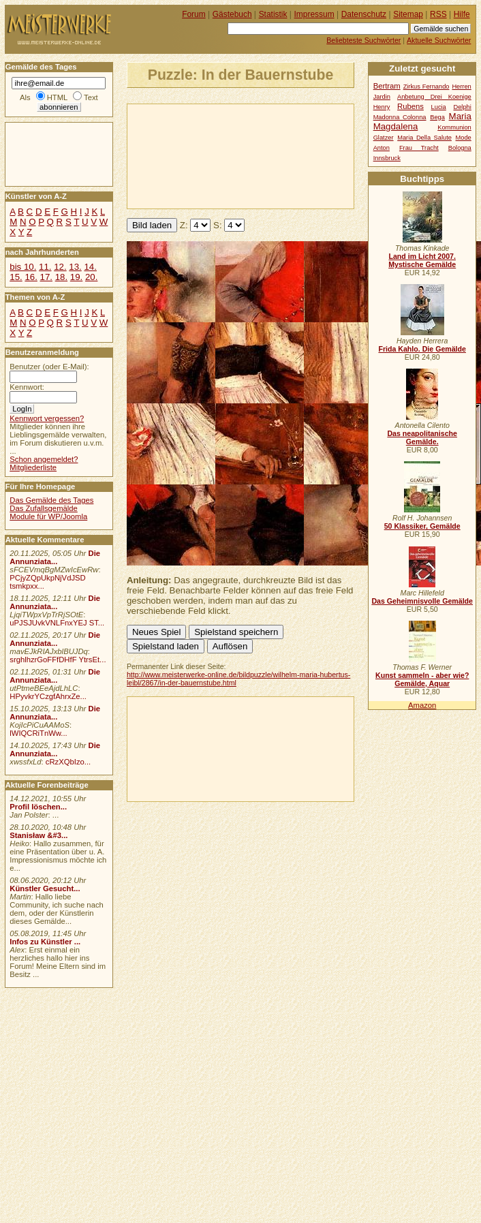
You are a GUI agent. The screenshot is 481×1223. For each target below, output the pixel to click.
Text (91, 97)
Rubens (410, 106)
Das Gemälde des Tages (51, 500)
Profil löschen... (38, 807)
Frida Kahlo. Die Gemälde (422, 349)
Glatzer (383, 137)
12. (60, 267)
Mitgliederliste (33, 467)
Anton (381, 147)
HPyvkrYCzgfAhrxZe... (48, 696)
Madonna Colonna (399, 117)
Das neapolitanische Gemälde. (422, 437)
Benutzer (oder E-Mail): (49, 366)
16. (31, 277)
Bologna (459, 147)
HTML (57, 97)
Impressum (314, 14)
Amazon (422, 705)
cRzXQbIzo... (68, 762)
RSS (438, 14)
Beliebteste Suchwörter (363, 40)
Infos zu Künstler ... (45, 942)
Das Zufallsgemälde (44, 508)
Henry (381, 107)
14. (90, 267)
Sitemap (408, 14)
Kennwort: (27, 387)
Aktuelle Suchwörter (439, 40)
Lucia (438, 107)
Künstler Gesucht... (45, 888)
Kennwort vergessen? (47, 418)
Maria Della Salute (424, 137)
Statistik (273, 14)
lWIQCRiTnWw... (38, 733)
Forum (194, 14)
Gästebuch (232, 14)
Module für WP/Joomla (48, 516)
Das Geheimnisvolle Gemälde (422, 601)
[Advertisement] (191, 155)
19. (76, 277)
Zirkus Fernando (426, 86)
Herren (461, 86)
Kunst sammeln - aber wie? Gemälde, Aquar (422, 679)
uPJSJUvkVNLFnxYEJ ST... (57, 623)
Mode (463, 137)
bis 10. (23, 267)
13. (75, 267)
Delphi (462, 107)
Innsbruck (387, 158)
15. (16, 277)
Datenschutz (363, 14)
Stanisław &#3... (38, 835)
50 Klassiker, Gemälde (422, 526)
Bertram (387, 86)
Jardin (381, 96)
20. (91, 277)
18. (61, 277)
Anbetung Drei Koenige (434, 96)
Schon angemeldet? (44, 459)
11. (45, 267)
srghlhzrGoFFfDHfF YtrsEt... (58, 659)
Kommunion (454, 127)
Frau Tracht (419, 147)
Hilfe (462, 14)
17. (46, 277)
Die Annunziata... (55, 557)
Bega (437, 117)
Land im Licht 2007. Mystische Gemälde (422, 260)
